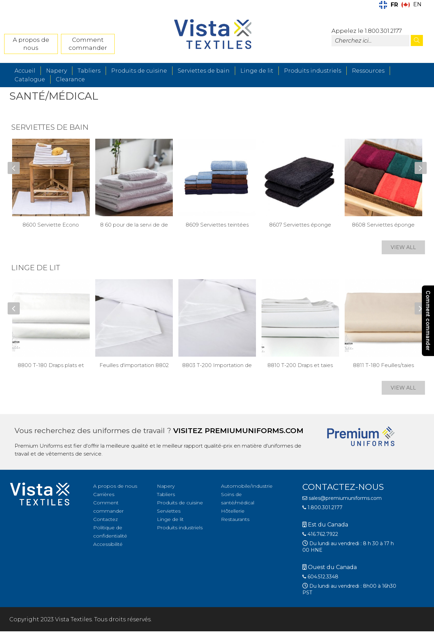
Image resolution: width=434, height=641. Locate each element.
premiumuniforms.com (254, 430)
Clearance (70, 79)
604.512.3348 (320, 577)
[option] (411, 5)
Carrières (103, 494)
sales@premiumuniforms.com (342, 498)
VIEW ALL (403, 247)
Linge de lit (256, 70)
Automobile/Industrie (247, 486)
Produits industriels (312, 70)
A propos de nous (31, 43)
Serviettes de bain (204, 70)
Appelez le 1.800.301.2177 (366, 30)
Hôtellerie (233, 511)
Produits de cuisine (139, 70)
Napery (56, 70)
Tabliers (89, 70)
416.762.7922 (320, 534)
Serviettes (168, 511)
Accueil (25, 70)
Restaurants (235, 519)
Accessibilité (108, 544)
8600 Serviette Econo (51, 224)
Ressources (368, 70)
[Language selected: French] (402, 5)
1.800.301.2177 (322, 507)
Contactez (105, 519)
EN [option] (417, 4)
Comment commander (88, 43)
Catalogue (30, 79)
